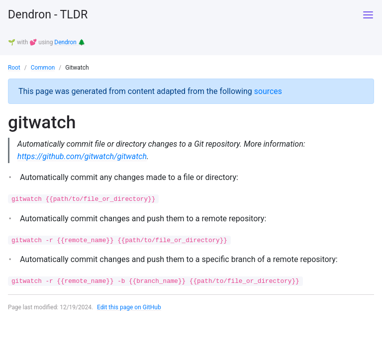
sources (268, 90)
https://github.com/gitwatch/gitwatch (82, 156)
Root (14, 67)
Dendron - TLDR (49, 15)
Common (43, 67)
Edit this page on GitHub (129, 307)
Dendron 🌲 (70, 42)
